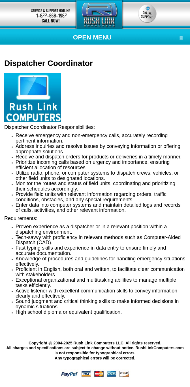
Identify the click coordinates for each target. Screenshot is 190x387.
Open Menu (128, 37)
